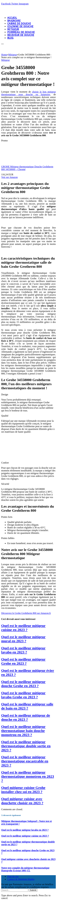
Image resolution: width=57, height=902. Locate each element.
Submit (33, 890)
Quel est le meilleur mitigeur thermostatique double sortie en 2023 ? (26, 746)
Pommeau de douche (21, 32)
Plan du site (13, 876)
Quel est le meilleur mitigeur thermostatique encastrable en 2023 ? (24, 761)
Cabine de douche (19, 23)
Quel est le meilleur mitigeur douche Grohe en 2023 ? (23, 684)
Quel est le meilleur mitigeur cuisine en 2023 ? (23, 628)
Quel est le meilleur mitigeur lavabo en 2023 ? (23, 650)
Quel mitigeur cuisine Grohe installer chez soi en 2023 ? (23, 790)
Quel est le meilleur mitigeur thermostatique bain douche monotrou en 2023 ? (23, 731)
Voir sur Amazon (9, 177)
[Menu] (2, 43)
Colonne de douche (20, 26)
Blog (10, 38)
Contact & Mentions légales (21, 879)
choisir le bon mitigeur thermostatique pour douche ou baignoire (28, 93)
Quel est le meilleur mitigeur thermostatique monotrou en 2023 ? (27, 776)
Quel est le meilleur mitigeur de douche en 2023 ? (25, 717)
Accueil (12, 17)
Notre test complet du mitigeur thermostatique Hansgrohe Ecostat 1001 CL (25, 869)
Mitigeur (13, 29)
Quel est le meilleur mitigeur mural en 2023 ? (23, 639)
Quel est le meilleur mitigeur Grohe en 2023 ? (23, 661)
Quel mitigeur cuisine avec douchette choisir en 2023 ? (22, 801)
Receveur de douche (20, 35)
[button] (26, 613)
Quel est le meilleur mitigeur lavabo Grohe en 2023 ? (23, 695)
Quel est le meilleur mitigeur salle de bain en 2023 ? (27, 706)
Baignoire (14, 20)
